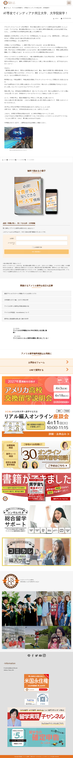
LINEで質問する (36, 370)
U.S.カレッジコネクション (9, 3)
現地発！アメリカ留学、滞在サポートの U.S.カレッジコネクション (34, 756)
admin (56, 18)
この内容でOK (36, 247)
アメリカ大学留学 (21, 159)
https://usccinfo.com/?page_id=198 (56, 269)
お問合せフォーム (36, 362)
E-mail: (5, 668)
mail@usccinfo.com (12, 668)
